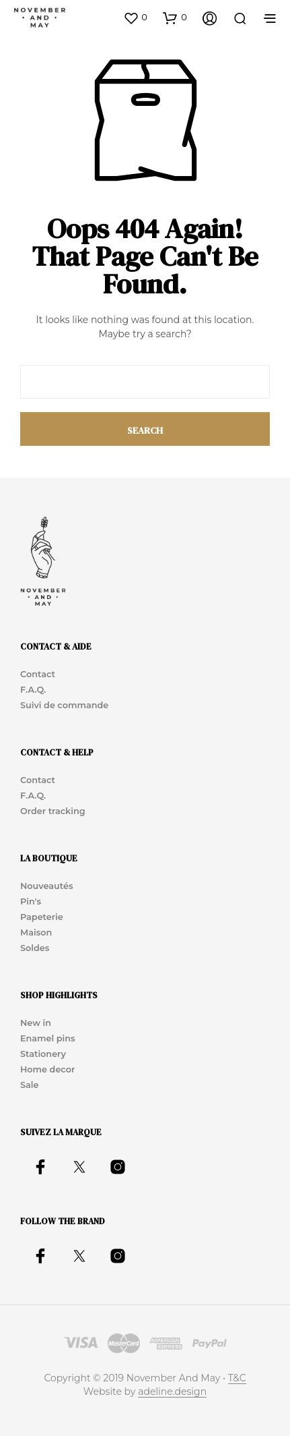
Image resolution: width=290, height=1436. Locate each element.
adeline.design (172, 1392)
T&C (237, 1378)
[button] (135, 17)
